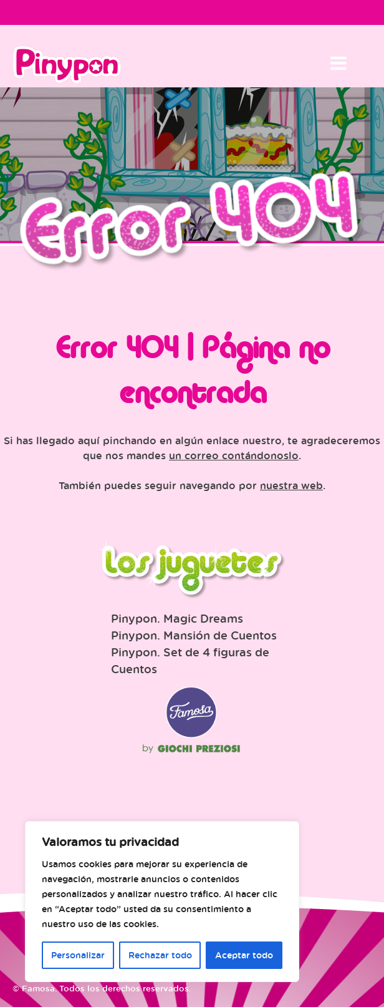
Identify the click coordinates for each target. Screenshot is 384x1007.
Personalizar (78, 955)
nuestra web (291, 485)
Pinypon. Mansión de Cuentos (194, 635)
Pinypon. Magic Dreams (177, 618)
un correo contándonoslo (234, 455)
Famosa (191, 735)
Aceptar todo (244, 955)
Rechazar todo (160, 955)
